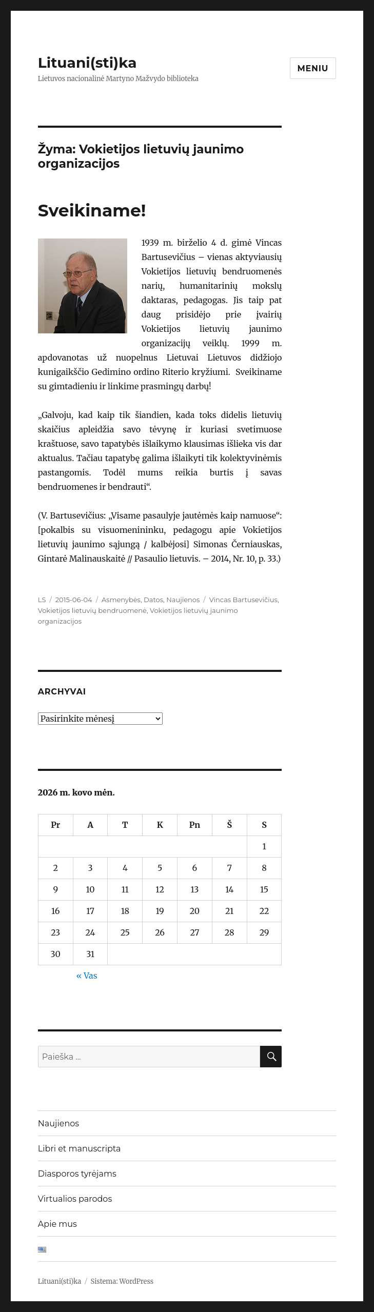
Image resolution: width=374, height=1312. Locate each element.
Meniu (313, 68)
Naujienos (183, 599)
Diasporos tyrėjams (77, 1174)
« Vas (86, 975)
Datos (153, 599)
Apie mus (57, 1224)
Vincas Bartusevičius (243, 599)
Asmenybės (121, 599)
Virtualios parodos (75, 1199)
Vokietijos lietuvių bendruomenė (92, 610)
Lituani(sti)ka (87, 62)
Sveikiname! (92, 210)
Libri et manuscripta (79, 1149)
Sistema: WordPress (122, 1281)
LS (42, 599)
